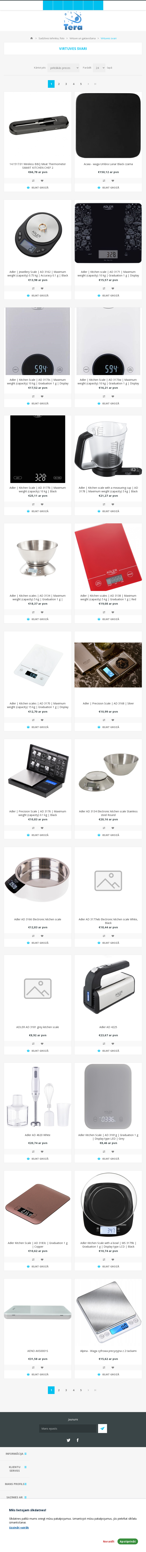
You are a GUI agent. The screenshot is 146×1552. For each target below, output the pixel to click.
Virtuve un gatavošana (83, 38)
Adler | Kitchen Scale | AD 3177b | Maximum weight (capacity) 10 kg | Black (38, 489)
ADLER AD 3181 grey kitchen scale (37, 1027)
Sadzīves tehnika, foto (51, 38)
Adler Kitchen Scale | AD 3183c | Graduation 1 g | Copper (37, 1244)
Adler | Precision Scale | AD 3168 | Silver (108, 703)
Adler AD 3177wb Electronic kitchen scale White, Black (108, 921)
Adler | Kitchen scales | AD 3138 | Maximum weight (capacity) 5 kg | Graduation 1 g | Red (108, 597)
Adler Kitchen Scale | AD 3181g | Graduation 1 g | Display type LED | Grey (108, 1136)
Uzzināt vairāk (19, 1527)
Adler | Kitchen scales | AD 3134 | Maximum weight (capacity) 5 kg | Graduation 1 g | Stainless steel (38, 599)
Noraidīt (108, 1541)
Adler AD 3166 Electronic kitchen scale (37, 919)
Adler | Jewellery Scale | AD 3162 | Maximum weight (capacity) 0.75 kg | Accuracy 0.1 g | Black (37, 273)
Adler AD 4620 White (37, 1135)
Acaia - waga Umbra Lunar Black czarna (108, 164)
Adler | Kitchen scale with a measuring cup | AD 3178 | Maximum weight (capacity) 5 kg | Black (108, 489)
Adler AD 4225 (108, 1027)
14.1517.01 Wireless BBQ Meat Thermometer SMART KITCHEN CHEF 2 (38, 165)
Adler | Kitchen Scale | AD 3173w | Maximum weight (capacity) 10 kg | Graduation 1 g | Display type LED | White (108, 383)
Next (88, 84)
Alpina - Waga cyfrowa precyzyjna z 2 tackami (108, 1351)
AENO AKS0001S (37, 1351)
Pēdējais (95, 84)
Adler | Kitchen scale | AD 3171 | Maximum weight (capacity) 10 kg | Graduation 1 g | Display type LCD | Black (108, 275)
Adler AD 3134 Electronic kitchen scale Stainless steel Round (108, 813)
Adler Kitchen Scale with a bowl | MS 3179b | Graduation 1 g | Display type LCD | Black (108, 1244)
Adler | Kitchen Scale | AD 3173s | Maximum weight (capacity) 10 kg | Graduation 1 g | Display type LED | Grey (37, 383)
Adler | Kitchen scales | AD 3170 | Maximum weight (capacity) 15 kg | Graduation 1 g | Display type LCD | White (37, 707)
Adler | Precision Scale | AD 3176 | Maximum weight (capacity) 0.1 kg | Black (37, 813)
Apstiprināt (128, 1541)
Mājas (31, 38)
